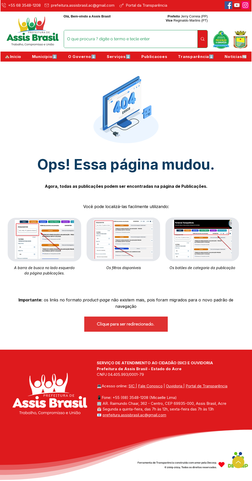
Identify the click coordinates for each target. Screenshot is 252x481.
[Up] (238, 462)
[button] (45, 57)
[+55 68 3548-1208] (22, 5)
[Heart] (221, 464)
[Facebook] (228, 5)
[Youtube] (237, 5)
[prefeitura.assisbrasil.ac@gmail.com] (81, 5)
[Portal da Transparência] (146, 5)
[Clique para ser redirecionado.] (126, 324)
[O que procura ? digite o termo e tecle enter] (127, 39)
